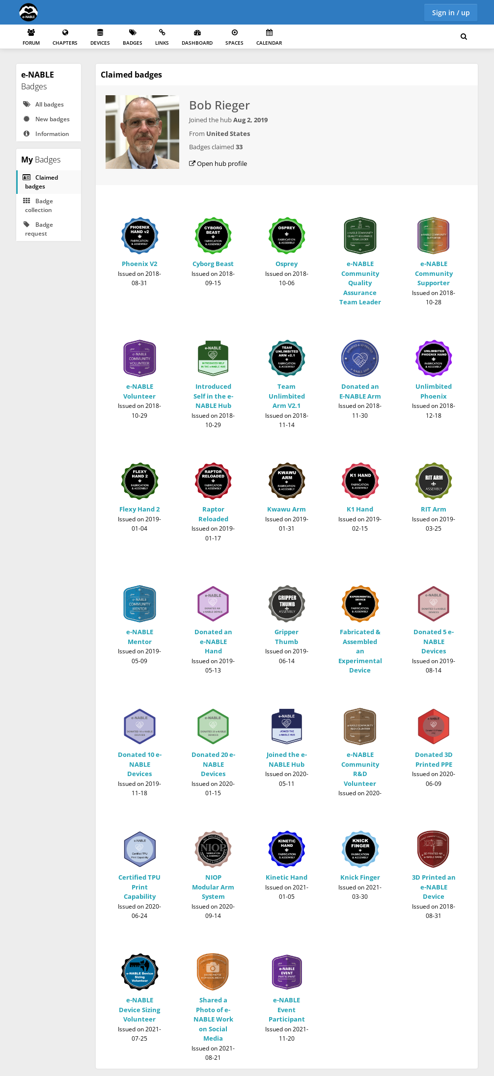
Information (45, 134)
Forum (31, 37)
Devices (100, 37)
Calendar (269, 37)
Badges (132, 37)
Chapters (65, 37)
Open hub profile (218, 163)
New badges (46, 119)
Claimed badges (40, 181)
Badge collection (37, 205)
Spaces (234, 37)
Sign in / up (451, 12)
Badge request (37, 229)
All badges (43, 104)
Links (162, 37)
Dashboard (197, 37)
